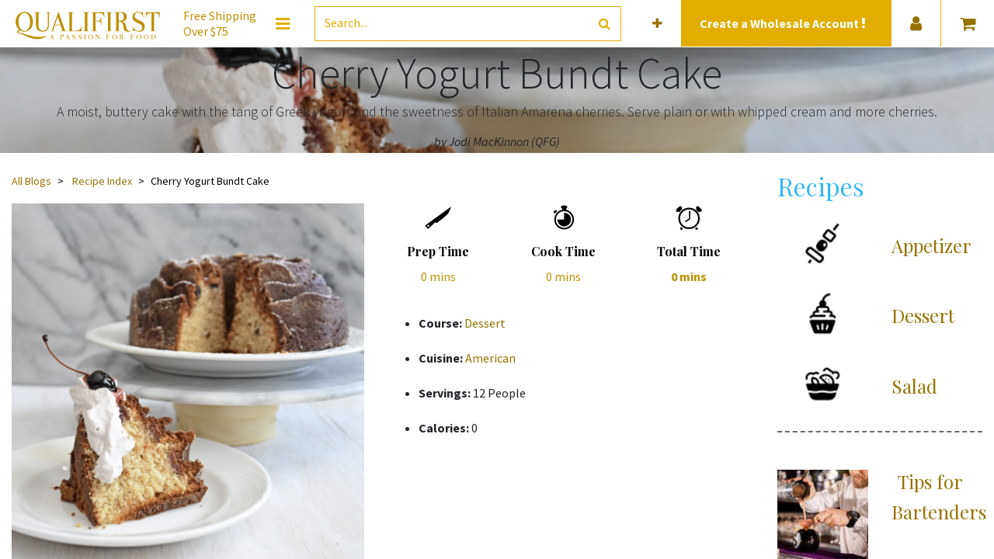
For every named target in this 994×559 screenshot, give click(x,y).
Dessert (485, 323)
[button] (657, 23)
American (490, 358)
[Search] (604, 23)
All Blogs (31, 181)
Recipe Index (102, 181)
